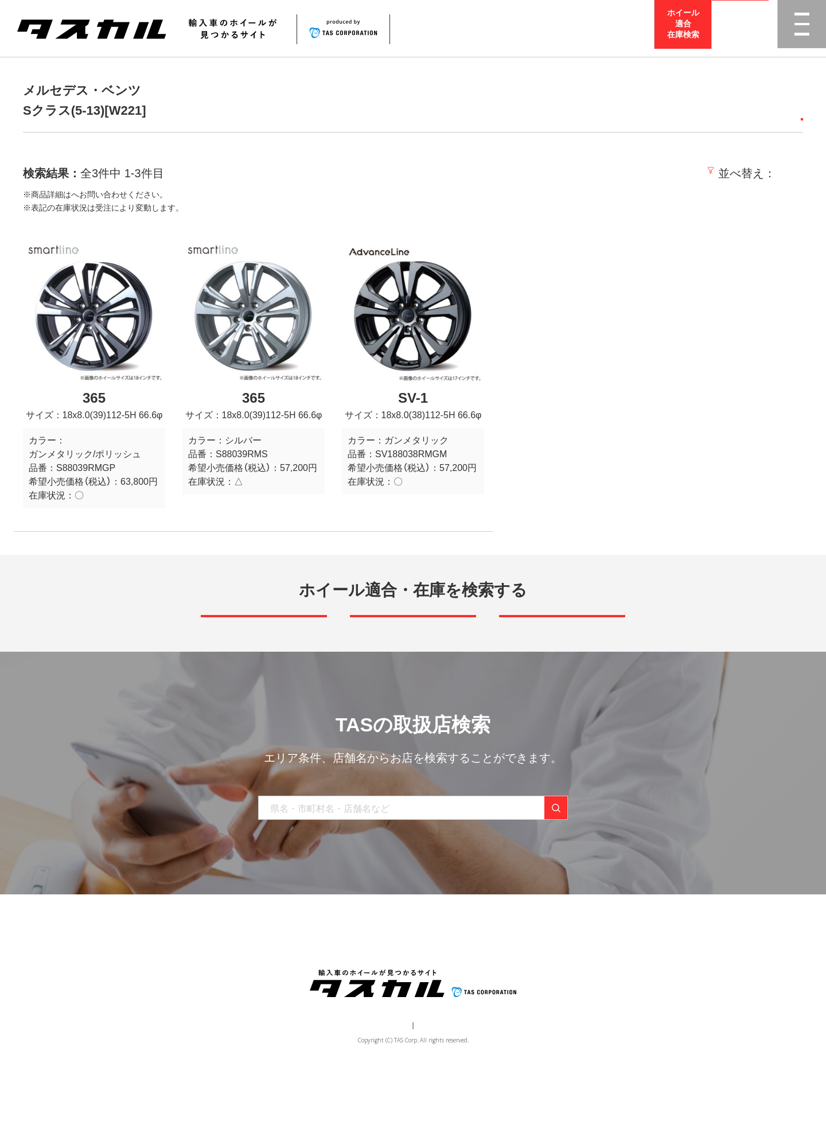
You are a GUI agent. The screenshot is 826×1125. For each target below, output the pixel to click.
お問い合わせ (500, 974)
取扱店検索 (740, 28)
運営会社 (378, 1077)
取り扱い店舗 (385, 974)
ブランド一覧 (319, 974)
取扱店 (83, 194)
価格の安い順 (688, 173)
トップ (217, 974)
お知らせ (442, 974)
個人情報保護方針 (433, 1077)
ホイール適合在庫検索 (683, 28)
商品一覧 (262, 974)
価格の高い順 (767, 173)
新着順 (628, 173)
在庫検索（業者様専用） (581, 974)
